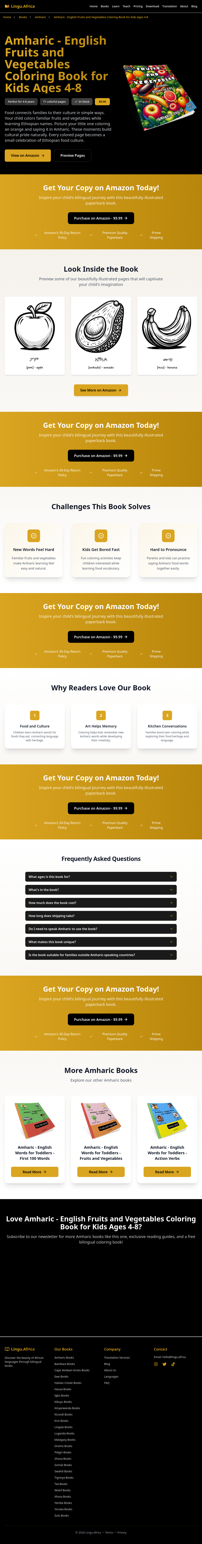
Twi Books (60, 1484)
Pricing (138, 6)
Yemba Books (63, 1503)
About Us (110, 1370)
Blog (194, 6)
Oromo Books (63, 1446)
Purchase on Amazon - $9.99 (101, 218)
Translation (169, 6)
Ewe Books (61, 1376)
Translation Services (117, 1357)
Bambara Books (64, 1364)
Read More (35, 1172)
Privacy (122, 1532)
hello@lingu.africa (174, 1357)
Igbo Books (61, 1395)
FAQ (106, 1383)
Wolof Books (62, 1490)
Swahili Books (63, 1471)
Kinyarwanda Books (67, 1408)
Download (152, 6)
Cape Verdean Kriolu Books (72, 1370)
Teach (126, 6)
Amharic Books (64, 1357)
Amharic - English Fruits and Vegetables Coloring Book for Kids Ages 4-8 (101, 17)
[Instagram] (156, 1364)
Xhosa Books (62, 1496)
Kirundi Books (63, 1414)
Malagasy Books (64, 1440)
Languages (111, 1376)
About (184, 6)
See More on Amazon (101, 390)
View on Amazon (28, 155)
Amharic (40, 17)
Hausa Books (62, 1389)
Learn (116, 6)
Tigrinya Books (64, 1477)
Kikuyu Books (63, 1402)
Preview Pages (73, 155)
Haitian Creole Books (67, 1383)
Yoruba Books (63, 1509)
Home (94, 6)
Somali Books (63, 1465)
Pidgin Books (62, 1452)
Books (105, 6)
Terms (109, 1532)
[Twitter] (164, 1364)
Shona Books (62, 1458)
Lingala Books (63, 1427)
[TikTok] (173, 1364)
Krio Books (61, 1421)
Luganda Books (64, 1433)
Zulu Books (61, 1515)
